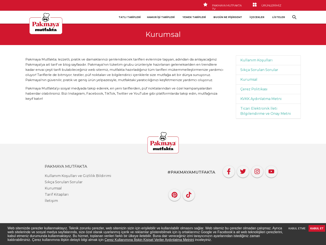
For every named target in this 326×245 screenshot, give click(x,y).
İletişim (51, 201)
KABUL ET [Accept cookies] (316, 228)
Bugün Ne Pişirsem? (227, 17)
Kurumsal (248, 79)
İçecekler (257, 17)
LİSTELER (278, 17)
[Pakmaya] (163, 143)
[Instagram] (257, 170)
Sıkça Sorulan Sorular (259, 70)
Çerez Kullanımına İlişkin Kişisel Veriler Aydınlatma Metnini (149, 240)
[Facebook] (229, 170)
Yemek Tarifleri (194, 17)
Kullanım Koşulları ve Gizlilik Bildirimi (78, 176)
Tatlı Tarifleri (130, 17)
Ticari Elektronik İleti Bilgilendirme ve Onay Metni (265, 111)
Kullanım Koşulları (256, 60)
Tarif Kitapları (57, 194)
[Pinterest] (174, 194)
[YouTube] (271, 170)
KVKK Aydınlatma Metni (261, 99)
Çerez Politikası (253, 89)
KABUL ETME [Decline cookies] (297, 228)
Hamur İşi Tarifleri (161, 17)
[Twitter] (243, 170)
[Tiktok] (189, 194)
